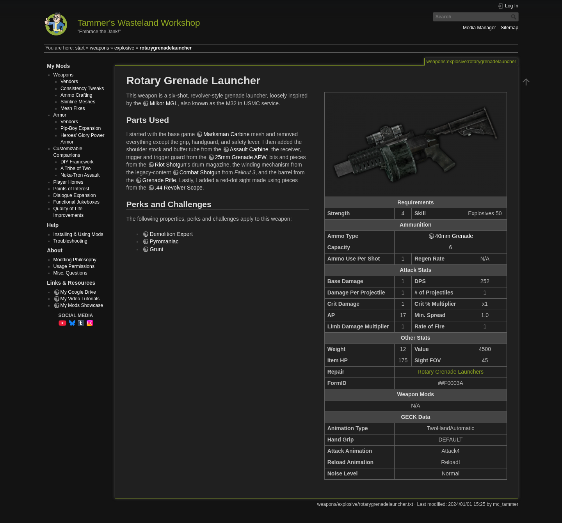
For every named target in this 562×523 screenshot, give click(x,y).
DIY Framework (77, 162)
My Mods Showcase (81, 305)
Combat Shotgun (200, 172)
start (80, 48)
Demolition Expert (171, 234)
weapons (99, 48)
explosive (124, 48)
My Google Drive (78, 292)
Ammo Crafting (76, 95)
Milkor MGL (163, 103)
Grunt (156, 249)
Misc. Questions (70, 273)
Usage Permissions (74, 266)
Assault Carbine (249, 149)
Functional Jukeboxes (76, 202)
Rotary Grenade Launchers (451, 372)
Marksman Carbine (226, 134)
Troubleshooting (70, 241)
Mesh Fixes (72, 108)
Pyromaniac (163, 241)
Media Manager (479, 27)
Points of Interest (71, 188)
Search (514, 17)
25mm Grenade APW (241, 157)
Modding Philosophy (74, 259)
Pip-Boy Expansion (80, 128)
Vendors (69, 81)
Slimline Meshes (77, 102)
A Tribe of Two (75, 168)
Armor (59, 115)
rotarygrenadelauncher (166, 48)
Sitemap (509, 27)
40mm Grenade (454, 236)
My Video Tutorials (80, 298)
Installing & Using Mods (78, 234)
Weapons (63, 75)
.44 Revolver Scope (179, 187)
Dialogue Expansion (74, 195)
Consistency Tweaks (82, 88)
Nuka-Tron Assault (80, 175)
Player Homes (68, 182)
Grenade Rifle (159, 180)
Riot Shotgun (171, 164)
